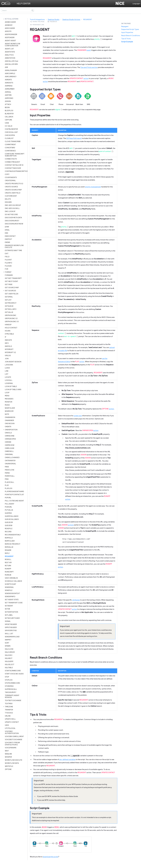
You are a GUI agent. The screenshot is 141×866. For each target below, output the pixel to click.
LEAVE (7, 368)
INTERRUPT (9, 349)
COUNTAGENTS (11, 177)
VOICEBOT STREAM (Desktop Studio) (12, 744)
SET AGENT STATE (12, 600)
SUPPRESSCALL (11, 689)
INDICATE (8, 340)
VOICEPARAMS (10, 748)
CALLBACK (9, 117)
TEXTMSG (8, 704)
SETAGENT (9, 606)
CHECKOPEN (10, 135)
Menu (56, 827)
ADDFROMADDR (11, 34)
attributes (76, 600)
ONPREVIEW (9, 445)
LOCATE (8, 377)
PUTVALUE (9, 510)
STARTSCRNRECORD (13, 671)
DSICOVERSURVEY (12, 221)
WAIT (7, 751)
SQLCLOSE (9, 649)
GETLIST (8, 300)
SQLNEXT (8, 658)
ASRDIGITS (9, 83)
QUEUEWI (8, 525)
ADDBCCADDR (10, 22)
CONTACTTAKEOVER (13, 168)
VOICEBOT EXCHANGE (13, 740)
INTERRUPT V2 (10, 352)
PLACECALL (9, 482)
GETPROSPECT (10, 303)
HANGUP (8, 325)
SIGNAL (8, 621)
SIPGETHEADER (11, 624)
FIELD (7, 257)
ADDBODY (8, 25)
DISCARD (8, 202)
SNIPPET (8, 640)
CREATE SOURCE (11, 187)
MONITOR (8, 402)
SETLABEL (9, 615)
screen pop (78, 416)
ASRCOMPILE (10, 73)
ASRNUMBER (9, 89)
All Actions (13, 19)
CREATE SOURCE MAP (13, 190)
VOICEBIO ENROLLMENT (14, 736)
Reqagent (124, 26)
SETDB (7, 609)
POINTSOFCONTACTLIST (14, 495)
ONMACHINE (9, 436)
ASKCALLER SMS (11, 64)
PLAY (7, 485)
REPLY (7, 553)
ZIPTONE (8, 769)
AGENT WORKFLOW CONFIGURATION (12, 45)
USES (7, 725)
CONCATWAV (10, 148)
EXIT (6, 254)
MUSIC (7, 405)
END (6, 233)
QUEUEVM (9, 522)
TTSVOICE (9, 713)
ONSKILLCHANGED (12, 457)
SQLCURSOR (10, 652)
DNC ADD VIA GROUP (13, 205)
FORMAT (8, 272)
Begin (44, 827)
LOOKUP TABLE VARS (13, 390)
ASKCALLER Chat (11, 61)
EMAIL (7, 230)
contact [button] (61, 333)
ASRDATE (8, 80)
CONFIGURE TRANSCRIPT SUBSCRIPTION (14, 155)
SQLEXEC (8, 655)
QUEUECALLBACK (12, 519)
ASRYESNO (9, 98)
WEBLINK (8, 754)
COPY (7, 174)
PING (7, 479)
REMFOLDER (10, 541)
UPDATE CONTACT (12, 722)
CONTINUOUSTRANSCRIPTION (15, 171)
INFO (7, 343)
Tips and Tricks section (88, 67)
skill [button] (73, 36)
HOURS (7, 331)
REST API (8, 563)
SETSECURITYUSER (12, 618)
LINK (6, 371)
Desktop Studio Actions (71, 20)
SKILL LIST (9, 634)
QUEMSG (8, 513)
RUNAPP (8, 569)
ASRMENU (8, 86)
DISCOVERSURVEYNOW (14, 224)
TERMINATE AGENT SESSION (12, 696)
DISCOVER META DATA (13, 218)
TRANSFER (9, 710)
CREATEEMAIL (10, 181)
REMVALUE (9, 547)
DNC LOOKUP (10, 211)
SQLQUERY (9, 661)
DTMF (7, 227)
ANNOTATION (10, 58)
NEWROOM (9, 411)
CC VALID (8, 126)
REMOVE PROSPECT (12, 544)
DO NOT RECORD (11, 215)
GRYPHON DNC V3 (12, 322)
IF (5, 337)
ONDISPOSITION (11, 430)
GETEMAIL (9, 297)
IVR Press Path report (74, 138)
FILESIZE (8, 266)
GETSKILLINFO (10, 309)
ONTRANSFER (10, 461)
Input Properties (127, 32)
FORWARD (9, 275)
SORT (7, 643)
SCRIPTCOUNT (10, 584)
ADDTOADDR (9, 38)
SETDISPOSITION (11, 612)
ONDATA (8, 427)
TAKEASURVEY (10, 692)
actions (71, 525)
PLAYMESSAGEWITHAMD (14, 491)
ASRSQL (8, 92)
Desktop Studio (53, 20)
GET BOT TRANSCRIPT (13, 278)
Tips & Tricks (126, 39)
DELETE (8, 199)
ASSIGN (8, 101)
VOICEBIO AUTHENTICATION (12, 732)
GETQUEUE (9, 306)
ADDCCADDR (10, 28)
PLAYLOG (8, 488)
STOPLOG (8, 680)
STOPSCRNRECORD (12, 683)
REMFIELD (9, 538)
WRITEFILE (9, 766)
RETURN (8, 566)
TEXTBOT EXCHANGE (13, 700)
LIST (6, 374)
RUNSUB (8, 575)
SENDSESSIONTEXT (12, 593)
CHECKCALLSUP (11, 132)
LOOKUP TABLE (11, 386)
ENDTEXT (8, 239)
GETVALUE (9, 312)
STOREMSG (9, 686)
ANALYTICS (9, 55)
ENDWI (7, 242)
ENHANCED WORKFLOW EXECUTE (14, 246)
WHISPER (8, 757)
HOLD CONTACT (11, 328)
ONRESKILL (9, 451)
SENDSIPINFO (10, 597)
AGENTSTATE (10, 52)
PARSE (7, 473)
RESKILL (8, 559)
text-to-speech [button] (70, 336)
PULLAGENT (9, 504)
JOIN (6, 359)
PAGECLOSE (9, 470)
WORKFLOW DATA (12, 763)
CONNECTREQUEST (12, 162)
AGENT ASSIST (10, 41)
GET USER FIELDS (11, 294)
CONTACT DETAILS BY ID (14, 165)
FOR (6, 269)
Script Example (127, 42)
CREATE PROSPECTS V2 (14, 184)
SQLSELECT (9, 665)
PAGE (7, 467)
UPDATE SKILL (10, 719)
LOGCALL (8, 380)
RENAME (8, 550)
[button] (32, 10)
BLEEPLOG (9, 111)
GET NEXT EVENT (11, 281)
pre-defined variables (67, 760)
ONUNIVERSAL (10, 464)
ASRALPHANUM (11, 70)
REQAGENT (9, 556)
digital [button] (57, 110)
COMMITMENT (10, 145)
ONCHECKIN (9, 424)
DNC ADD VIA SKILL (12, 208)
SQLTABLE (9, 668)
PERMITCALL (10, 476)
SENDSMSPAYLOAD (12, 637)
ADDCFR (8, 31)
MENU (7, 396)
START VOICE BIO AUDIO (14, 674)
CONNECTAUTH (11, 159)
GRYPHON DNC (10, 315)
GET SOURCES (10, 291)
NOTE (7, 414)
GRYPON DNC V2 (11, 318)
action (85, 78)
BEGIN (7, 107)
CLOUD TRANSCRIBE (13, 141)
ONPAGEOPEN (10, 439)
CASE (7, 123)
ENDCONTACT (10, 236)
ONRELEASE (9, 448)
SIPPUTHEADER (11, 627)
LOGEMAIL (9, 383)
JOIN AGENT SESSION (13, 362)
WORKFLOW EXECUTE (13, 760)
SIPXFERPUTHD (11, 631)
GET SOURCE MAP (12, 288)
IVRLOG (8, 356)
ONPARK (8, 442)
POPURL (8, 498)
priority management (93, 187)
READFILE (8, 529)
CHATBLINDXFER (11, 129)
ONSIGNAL (9, 454)
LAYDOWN (9, 365)
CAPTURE (8, 120)
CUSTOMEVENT (11, 196)
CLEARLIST (9, 138)
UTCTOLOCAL (10, 728)
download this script (50, 857)
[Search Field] (17, 10)
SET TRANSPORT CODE (14, 603)
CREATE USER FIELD (12, 193)
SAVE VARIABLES (11, 578)
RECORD (8, 532)
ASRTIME (8, 95)
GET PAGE (8, 284)
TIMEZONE (9, 707)
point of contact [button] (105, 151)
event (89, 50)
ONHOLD (8, 433)
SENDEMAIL (9, 587)
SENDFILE (8, 590)
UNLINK (8, 716)
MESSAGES (9, 399)
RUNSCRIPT (9, 572)
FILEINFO (8, 263)
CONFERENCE (10, 151)
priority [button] (97, 39)
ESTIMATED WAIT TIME (13, 250)
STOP (7, 677)
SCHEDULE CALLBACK (13, 581)
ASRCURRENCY (10, 77)
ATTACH (8, 104)
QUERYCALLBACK (12, 516)
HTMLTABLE (9, 334)
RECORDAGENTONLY (13, 535)
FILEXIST (8, 260)
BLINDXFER (9, 114)
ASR (6, 67)
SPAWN (7, 646)
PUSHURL (8, 507)
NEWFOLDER (10, 408)
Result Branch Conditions (130, 36)
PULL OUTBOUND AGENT (14, 501)
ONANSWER (9, 420)
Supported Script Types (130, 29)
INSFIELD (8, 346)
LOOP (7, 393)
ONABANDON (10, 417)
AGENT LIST (9, 49)
